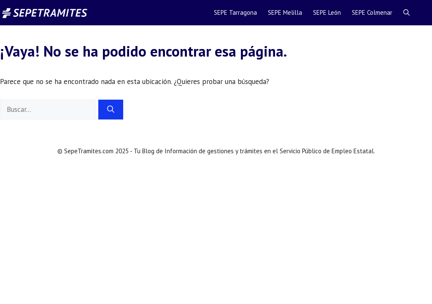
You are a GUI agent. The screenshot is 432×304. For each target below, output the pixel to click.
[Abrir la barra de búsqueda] (406, 12)
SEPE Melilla (285, 12)
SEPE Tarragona (235, 12)
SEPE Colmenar (372, 12)
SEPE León (327, 12)
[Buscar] (110, 110)
